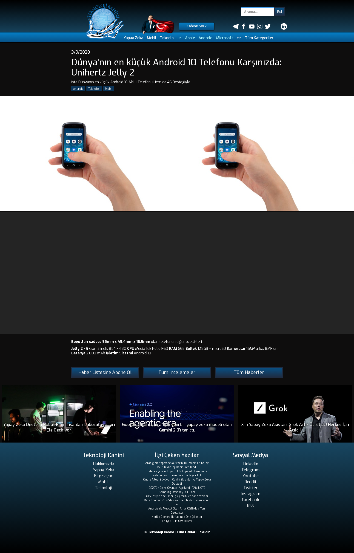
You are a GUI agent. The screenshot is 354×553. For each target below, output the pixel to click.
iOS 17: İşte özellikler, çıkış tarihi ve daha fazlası (177, 496)
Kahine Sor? (196, 26)
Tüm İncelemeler (176, 372)
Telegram (250, 470)
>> (239, 37)
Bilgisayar (103, 476)
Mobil (151, 37)
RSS (250, 506)
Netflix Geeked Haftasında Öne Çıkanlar (177, 517)
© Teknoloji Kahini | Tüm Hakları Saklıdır (177, 532)
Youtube (251, 476)
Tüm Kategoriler (259, 37)
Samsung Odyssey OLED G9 (177, 492)
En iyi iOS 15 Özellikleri (177, 521)
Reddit (251, 482)
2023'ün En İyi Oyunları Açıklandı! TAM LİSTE (177, 488)
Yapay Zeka (133, 37)
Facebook (250, 500)
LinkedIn (250, 464)
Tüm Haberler (249, 372)
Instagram (250, 494)
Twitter (250, 488)
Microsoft (224, 37)
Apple (190, 37)
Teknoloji (167, 37)
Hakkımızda (103, 464)
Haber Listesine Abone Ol (105, 372)
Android (205, 37)
